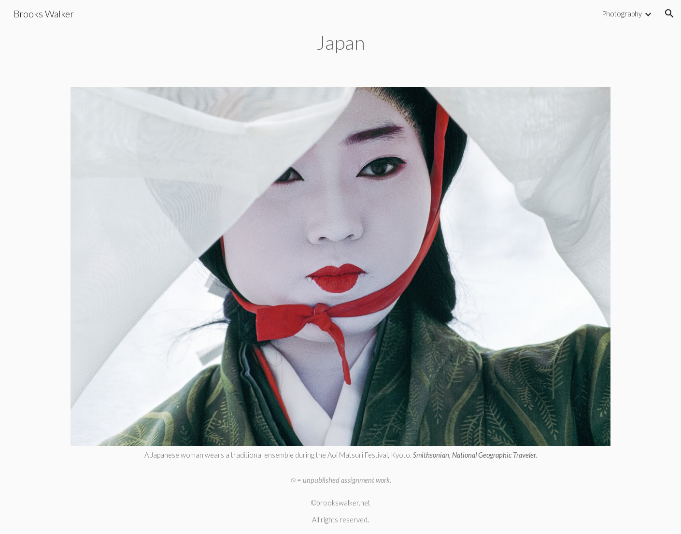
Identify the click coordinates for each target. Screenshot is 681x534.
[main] (341, 41)
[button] (669, 13)
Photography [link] (622, 14)
